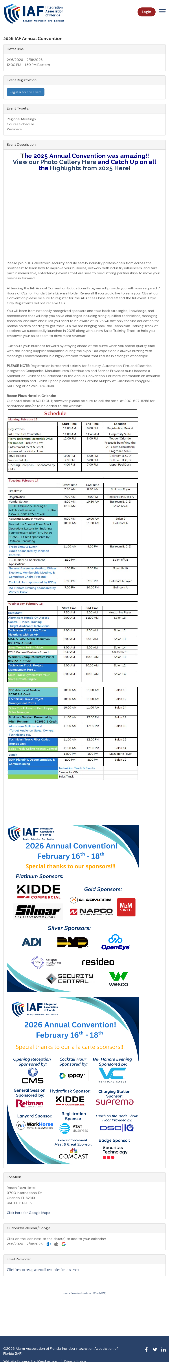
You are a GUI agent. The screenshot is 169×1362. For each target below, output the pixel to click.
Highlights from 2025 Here (89, 168)
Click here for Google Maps (28, 1212)
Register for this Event (26, 92)
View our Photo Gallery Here (54, 162)
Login (146, 11)
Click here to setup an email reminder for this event (43, 1270)
